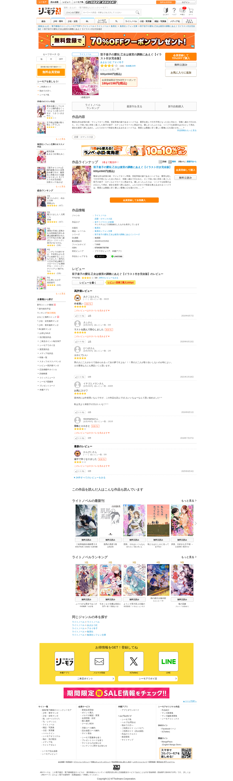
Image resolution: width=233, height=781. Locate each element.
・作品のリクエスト (128, 734)
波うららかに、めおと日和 (56, 199)
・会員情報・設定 (87, 718)
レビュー (66, 2)
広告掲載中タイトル (48, 369)
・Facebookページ (168, 729)
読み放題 (54, 2)
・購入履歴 (85, 721)
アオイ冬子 (118, 62)
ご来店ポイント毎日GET (50, 341)
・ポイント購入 (87, 713)
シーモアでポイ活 (47, 345)
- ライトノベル (48, 724)
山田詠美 (110, 547)
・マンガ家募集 (166, 713)
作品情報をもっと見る (187, 130)
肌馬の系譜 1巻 (110, 544)
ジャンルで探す (73, 12)
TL (116, 21)
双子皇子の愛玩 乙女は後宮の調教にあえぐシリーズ (117, 234)
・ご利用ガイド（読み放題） (132, 731)
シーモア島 (78, 2)
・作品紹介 (164, 710)
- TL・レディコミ (49, 722)
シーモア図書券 (46, 382)
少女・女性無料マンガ (48, 321)
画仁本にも (138, 547)
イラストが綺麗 (107, 222)
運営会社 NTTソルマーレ (166, 762)
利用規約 (69, 762)
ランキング (46, 313)
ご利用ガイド (45, 87)
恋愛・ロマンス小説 (83, 137)
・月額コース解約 (87, 728)
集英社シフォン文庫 (128, 26)
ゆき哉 (90, 606)
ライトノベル (131, 21)
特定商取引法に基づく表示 (121, 762)
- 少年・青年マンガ (50, 713)
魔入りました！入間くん (56, 215)
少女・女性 (73, 21)
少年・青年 (58, 21)
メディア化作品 (46, 353)
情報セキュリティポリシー (101, 762)
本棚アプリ (44, 390)
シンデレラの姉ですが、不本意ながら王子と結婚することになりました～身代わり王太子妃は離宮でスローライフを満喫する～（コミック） (56, 259)
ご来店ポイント (85, 678)
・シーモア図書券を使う (90, 737)
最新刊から (192, 161)
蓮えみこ (61, 154)
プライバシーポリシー (82, 762)
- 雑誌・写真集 (48, 727)
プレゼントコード (47, 386)
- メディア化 (47, 742)
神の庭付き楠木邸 (158, 598)
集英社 (114, 26)
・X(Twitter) (165, 732)
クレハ (178, 606)
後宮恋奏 (50, 151)
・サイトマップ (126, 740)
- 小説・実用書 (48, 730)
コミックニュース (47, 378)
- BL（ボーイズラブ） (51, 719)
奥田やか (186, 547)
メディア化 (175, 21)
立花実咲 (178, 547)
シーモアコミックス (102, 21)
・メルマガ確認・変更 (89, 715)
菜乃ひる (51, 243)
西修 (49, 219)
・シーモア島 (125, 719)
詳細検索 (43, 373)
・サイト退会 (86, 733)
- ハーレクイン (48, 733)
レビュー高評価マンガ (49, 365)
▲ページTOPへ (190, 701)
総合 (43, 21)
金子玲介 (158, 547)
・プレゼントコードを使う (91, 740)
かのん (59, 243)
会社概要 (61, 762)
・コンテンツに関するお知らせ (93, 746)
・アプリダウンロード (129, 710)
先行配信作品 (45, 337)
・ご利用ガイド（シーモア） (132, 728)
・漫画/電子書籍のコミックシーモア (56, 710)
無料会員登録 (166, 2)
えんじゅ (156, 601)
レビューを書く (108, 69)
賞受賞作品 (44, 349)
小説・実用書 (145, 21)
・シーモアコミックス (169, 719)
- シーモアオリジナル (51, 736)
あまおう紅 (51, 154)
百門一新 (105, 606)
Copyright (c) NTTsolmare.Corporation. (116, 778)
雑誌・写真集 (160, 21)
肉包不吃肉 (79, 547)
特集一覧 (43, 357)
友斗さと (129, 547)
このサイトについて (140, 762)
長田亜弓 (51, 283)
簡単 (172, 161)
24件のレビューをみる (108, 278)
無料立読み (86, 540)
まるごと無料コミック (48, 317)
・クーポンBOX (87, 724)
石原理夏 (94, 547)
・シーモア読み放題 (48, 751)
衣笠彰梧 (127, 606)
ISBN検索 (152, 762)
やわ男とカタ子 (54, 280)
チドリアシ (52, 269)
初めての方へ (45, 91)
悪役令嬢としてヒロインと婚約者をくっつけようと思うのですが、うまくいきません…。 (55, 111)
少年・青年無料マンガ (48, 325)
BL (87, 21)
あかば (60, 182)
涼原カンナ (51, 182)
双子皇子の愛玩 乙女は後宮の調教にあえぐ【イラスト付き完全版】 (132, 167)
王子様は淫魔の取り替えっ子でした (55, 123)
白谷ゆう (185, 606)
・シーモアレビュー (48, 754)
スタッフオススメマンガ (50, 361)
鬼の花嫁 (182, 604)
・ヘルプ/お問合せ (128, 722)
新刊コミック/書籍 (46, 304)
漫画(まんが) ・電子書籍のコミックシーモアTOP (59, 26)
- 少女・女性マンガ (50, 716)
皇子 (97, 222)
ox (162, 601)
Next (194, 523)
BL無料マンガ (45, 329)
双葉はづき (115, 606)
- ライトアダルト (49, 745)
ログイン (186, 2)
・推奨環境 (124, 737)
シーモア (42, 2)
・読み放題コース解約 (89, 730)
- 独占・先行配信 (49, 739)
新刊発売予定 (45, 309)
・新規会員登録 (87, 710)
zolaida (87, 547)
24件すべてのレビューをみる (90, 477)
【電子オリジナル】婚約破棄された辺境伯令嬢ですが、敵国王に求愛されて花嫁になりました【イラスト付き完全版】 (55, 174)
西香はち (51, 203)
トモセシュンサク (138, 606)
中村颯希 (83, 606)
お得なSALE (44, 333)
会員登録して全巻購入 (134, 200)
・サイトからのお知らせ (90, 743)
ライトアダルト (189, 21)
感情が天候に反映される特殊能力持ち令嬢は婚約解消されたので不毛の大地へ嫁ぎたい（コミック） (56, 235)
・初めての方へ (126, 725)
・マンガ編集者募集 (168, 716)
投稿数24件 (118, 66)
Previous (74, 523)
